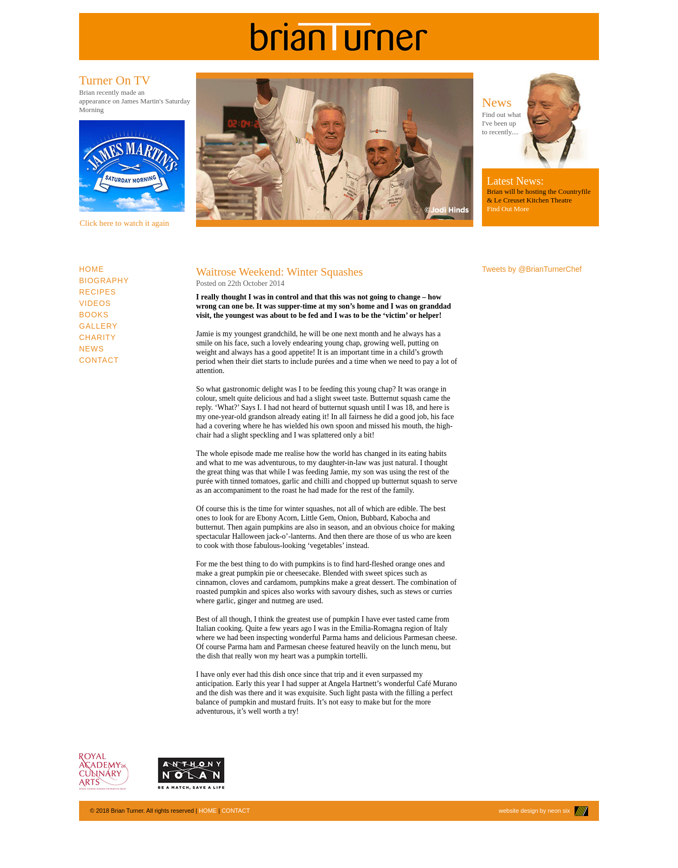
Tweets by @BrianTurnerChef (532, 269)
